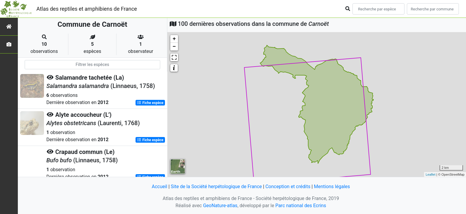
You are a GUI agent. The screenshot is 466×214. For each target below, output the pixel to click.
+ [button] (174, 39)
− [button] (174, 46)
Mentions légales (332, 186)
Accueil (159, 186)
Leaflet (430, 174)
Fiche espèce (150, 103)
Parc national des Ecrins (300, 205)
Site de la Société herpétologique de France (216, 186)
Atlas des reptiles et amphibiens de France (87, 9)
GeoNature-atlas (220, 205)
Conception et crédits (288, 186)
